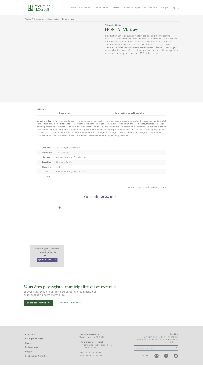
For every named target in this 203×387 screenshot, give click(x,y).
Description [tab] (65, 134)
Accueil (28, 19)
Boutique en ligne (131, 7)
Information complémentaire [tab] (129, 134)
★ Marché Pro (150, 7)
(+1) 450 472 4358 (88, 369)
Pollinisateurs (54, 270)
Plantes (115, 7)
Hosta (55, 19)
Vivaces (47, 272)
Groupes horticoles (42, 19)
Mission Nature (101, 7)
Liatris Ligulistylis (47, 274)
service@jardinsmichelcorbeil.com (96, 366)
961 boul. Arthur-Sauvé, (90, 374)
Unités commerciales (80, 7)
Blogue (164, 7)
